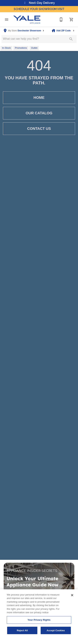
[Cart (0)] (71, 19)
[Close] (72, 597)
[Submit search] (71, 39)
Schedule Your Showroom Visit (39, 9)
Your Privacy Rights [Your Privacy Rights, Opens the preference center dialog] (38, 621)
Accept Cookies (56, 632)
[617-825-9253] (61, 19)
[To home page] (27, 19)
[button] (6, 19)
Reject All (22, 632)
